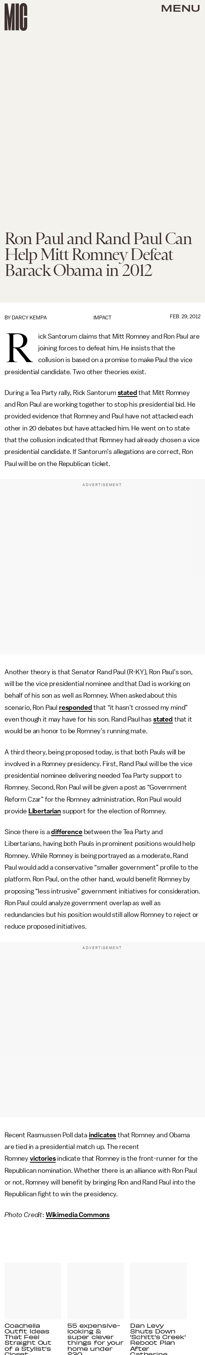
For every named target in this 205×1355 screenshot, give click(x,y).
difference (66, 831)
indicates (102, 1135)
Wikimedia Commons (78, 1214)
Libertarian (44, 811)
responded (75, 707)
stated (127, 392)
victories (43, 1158)
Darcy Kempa (29, 318)
